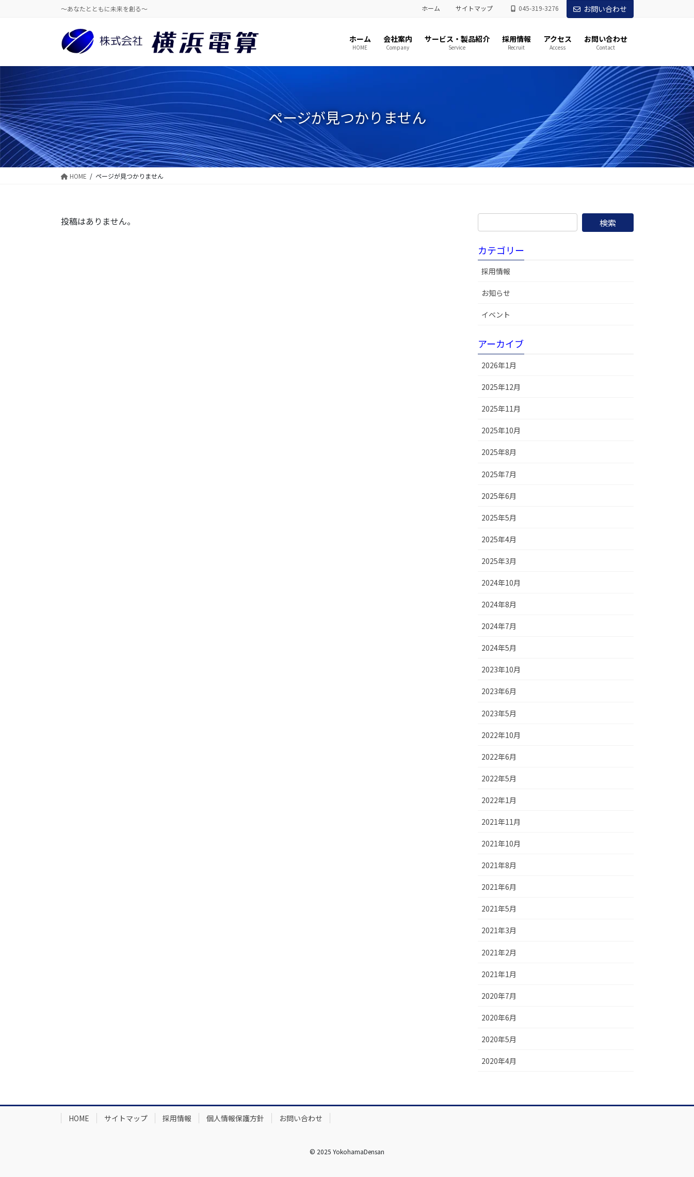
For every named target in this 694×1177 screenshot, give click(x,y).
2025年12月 (501, 387)
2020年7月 (499, 996)
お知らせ (495, 293)
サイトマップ (474, 8)
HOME (79, 1118)
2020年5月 (499, 1039)
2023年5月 (499, 713)
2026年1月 (499, 365)
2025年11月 (501, 408)
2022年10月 (501, 735)
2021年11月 (501, 822)
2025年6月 (499, 496)
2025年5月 (499, 517)
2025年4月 (499, 539)
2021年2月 (499, 952)
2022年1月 (499, 800)
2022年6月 (499, 756)
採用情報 (495, 271)
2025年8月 (499, 452)
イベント (495, 314)
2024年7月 (499, 626)
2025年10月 (501, 430)
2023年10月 (501, 669)
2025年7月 (499, 474)
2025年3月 (499, 561)
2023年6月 (499, 691)
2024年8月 (499, 604)
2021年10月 (501, 843)
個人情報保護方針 (235, 1118)
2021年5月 (499, 908)
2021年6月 (499, 887)
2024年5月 (499, 647)
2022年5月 (499, 778)
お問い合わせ (600, 9)
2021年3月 (499, 930)
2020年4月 (499, 1061)
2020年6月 (499, 1017)
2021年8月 (499, 865)
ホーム (431, 8)
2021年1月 (499, 974)
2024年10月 (501, 582)
